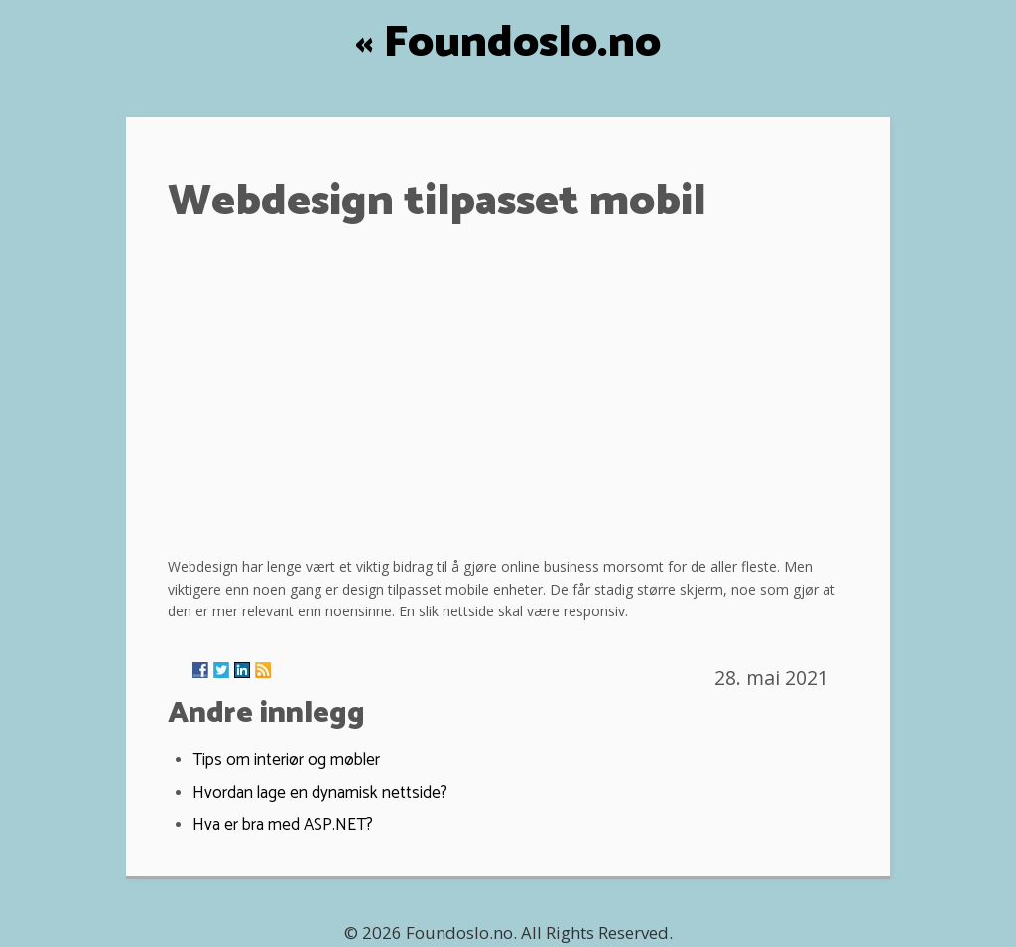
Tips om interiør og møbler (286, 760)
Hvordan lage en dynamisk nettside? (319, 793)
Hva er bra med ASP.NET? (282, 825)
